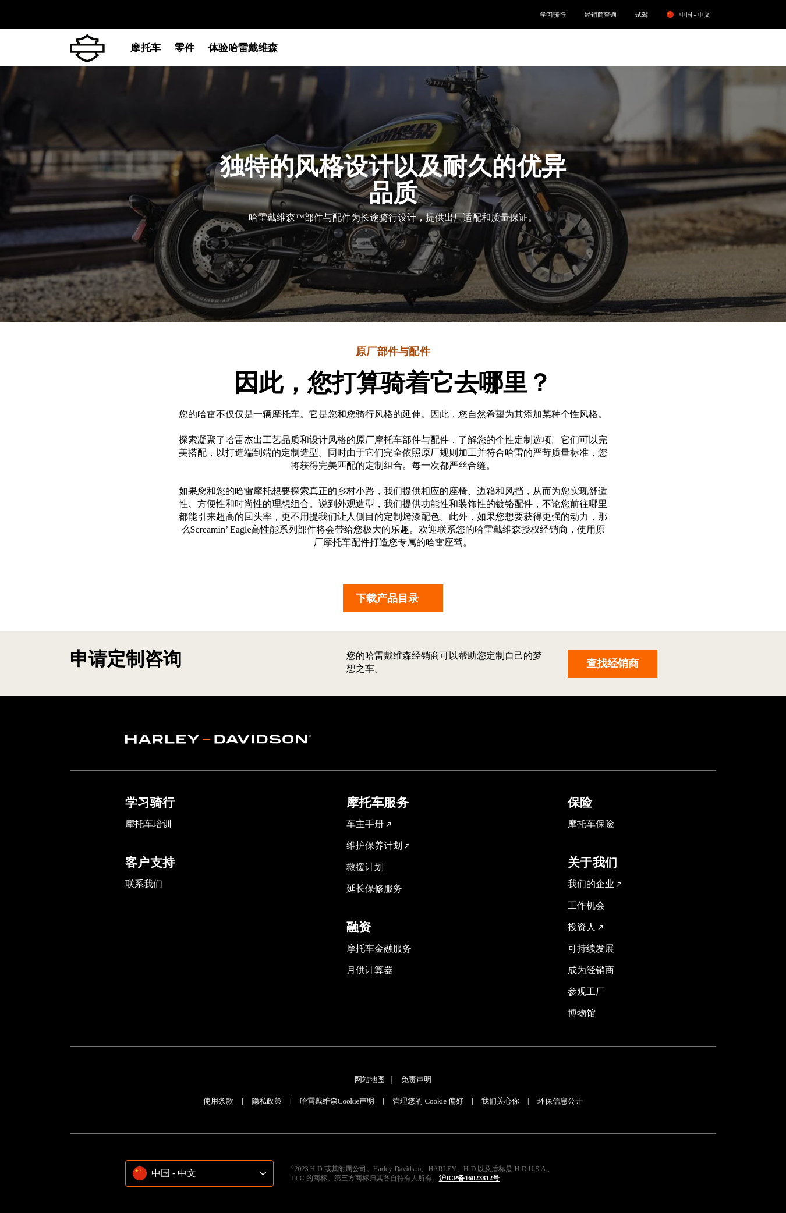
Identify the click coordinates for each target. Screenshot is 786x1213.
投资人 (582, 927)
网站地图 (370, 1079)
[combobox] (199, 1173)
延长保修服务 (374, 888)
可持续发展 (591, 948)
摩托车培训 (148, 824)
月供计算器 (369, 970)
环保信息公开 (560, 1101)
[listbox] (697, 14)
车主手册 (365, 824)
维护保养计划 (374, 845)
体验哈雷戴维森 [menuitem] (243, 48)
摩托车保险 (591, 824)
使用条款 (218, 1101)
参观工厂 (586, 991)
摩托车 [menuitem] (145, 48)
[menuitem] (553, 14)
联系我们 (143, 884)
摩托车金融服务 (379, 948)
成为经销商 (591, 970)
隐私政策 (267, 1101)
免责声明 (416, 1079)
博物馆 (582, 1013)
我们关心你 (500, 1101)
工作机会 (586, 905)
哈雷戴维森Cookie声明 (337, 1101)
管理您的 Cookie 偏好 (427, 1101)
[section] (218, 739)
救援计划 (365, 867)
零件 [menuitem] (184, 48)
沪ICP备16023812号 (469, 1178)
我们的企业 (591, 884)
